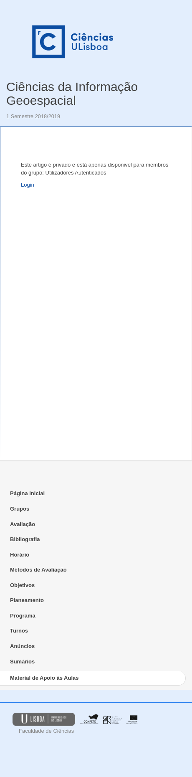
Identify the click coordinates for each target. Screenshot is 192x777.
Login (27, 185)
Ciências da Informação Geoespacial (72, 93)
